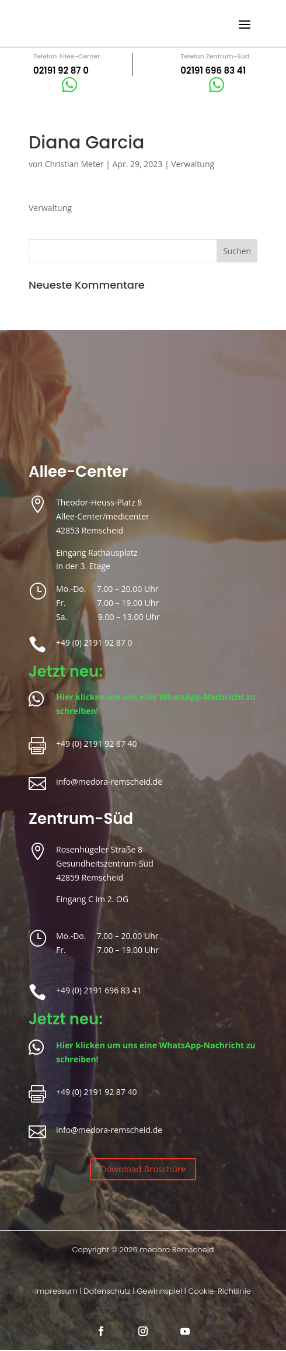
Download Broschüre (143, 1169)
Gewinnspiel (159, 1291)
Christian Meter (74, 163)
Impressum (56, 1291)
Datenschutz (106, 1291)
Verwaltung (192, 163)
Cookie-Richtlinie (219, 1291)
